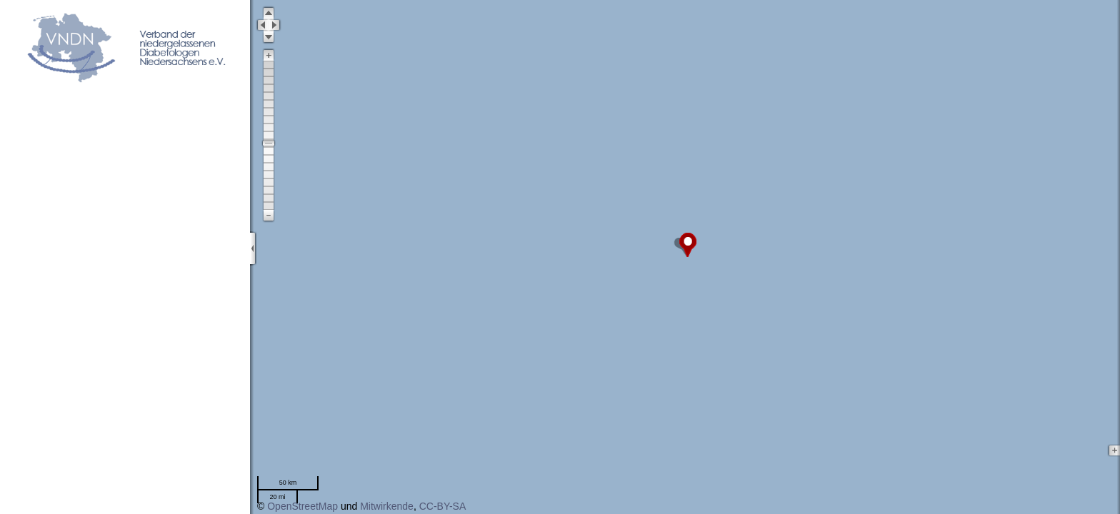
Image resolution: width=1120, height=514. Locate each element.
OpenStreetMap (302, 506)
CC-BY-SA (442, 506)
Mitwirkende (387, 506)
